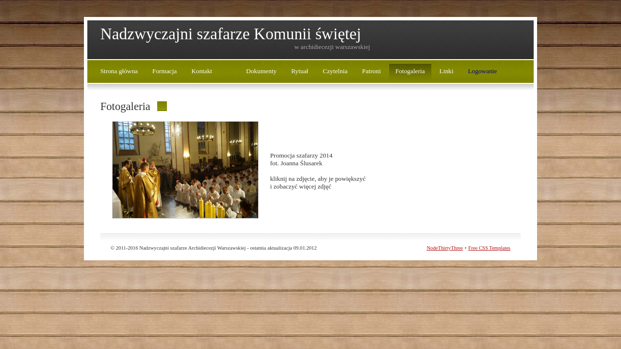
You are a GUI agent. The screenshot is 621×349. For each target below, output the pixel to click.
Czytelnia (335, 71)
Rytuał (299, 71)
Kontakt (201, 71)
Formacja (164, 71)
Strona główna (119, 71)
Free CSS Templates (489, 248)
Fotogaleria (410, 71)
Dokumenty (261, 71)
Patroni (371, 71)
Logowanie (482, 71)
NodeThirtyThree (444, 248)
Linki (447, 71)
